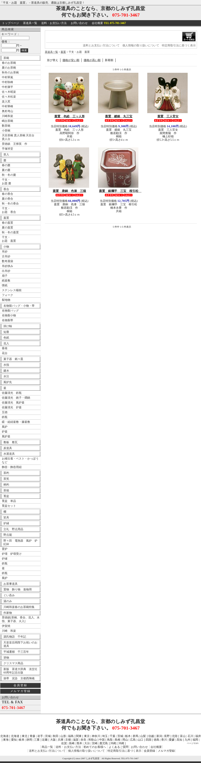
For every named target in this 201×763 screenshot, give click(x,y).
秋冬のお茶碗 (10, 72)
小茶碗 (6, 130)
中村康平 (7, 87)
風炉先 (7, 382)
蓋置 (6, 217)
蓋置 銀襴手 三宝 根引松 (120, 191)
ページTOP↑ (193, 743)
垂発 (4, 348)
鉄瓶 (4, 417)
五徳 (4, 412)
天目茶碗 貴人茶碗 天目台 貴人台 (18, 137)
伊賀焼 (6, 625)
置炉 (4, 548)
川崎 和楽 (9, 630)
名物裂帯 (7, 320)
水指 (6, 364)
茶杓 (6, 472)
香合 (6, 189)
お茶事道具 (10, 583)
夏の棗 (6, 170)
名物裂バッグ (10, 310)
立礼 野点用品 (13, 529)
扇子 (4, 275)
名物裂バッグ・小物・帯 (19, 305)
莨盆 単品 (9, 500)
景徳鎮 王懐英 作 (14, 143)
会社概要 (109, 23)
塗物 (6, 657)
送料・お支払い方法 (54, 23)
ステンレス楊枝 (12, 290)
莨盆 (6, 496)
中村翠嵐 (7, 77)
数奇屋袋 (7, 261)
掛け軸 (7, 326)
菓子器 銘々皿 (13, 359)
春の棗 (6, 165)
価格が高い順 (92, 60)
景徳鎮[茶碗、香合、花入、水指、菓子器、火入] (21, 619)
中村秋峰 (7, 82)
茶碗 (6, 57)
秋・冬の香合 (10, 203)
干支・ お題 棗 (6, 181)
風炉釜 (6, 436)
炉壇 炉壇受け (12, 553)
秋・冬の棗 (9, 174)
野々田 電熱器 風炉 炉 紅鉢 (21, 542)
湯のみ (7, 601)
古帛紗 (6, 256)
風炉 (4, 426)
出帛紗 (6, 270)
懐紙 (4, 285)
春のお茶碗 (9, 62)
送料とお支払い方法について (101, 45)
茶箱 (6, 490)
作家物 (7, 612)
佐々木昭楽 (9, 91)
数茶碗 (6, 125)
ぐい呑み (9, 595)
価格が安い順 (70, 60)
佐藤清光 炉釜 (12, 407)
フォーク (7, 295)
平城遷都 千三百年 (16, 651)
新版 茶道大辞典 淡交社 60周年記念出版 (21, 671)
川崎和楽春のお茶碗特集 (19, 607)
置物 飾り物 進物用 (17, 589)
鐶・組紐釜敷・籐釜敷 (16, 421)
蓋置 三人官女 (168, 116)
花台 (4, 353)
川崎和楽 (7, 116)
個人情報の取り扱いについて (140, 45)
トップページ (10, 23)
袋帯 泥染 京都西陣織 (19, 678)
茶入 (6, 154)
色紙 (6, 337)
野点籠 (7, 534)
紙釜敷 (6, 280)
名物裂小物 (9, 315)
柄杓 (6, 484)
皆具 (6, 517)
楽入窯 (6, 101)
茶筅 (6, 478)
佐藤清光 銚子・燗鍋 (16, 397)
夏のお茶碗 (9, 67)
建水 (6, 370)
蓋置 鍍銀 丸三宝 (118, 116)
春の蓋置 (7, 222)
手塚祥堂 (7, 148)
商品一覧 (47, 746)
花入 (6, 343)
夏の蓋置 (7, 227)
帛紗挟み (7, 266)
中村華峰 (7, 106)
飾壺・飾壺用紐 (12, 467)
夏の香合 (7, 198)
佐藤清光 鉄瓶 (12, 392)
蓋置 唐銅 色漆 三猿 (69, 191)
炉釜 (4, 431)
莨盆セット (9, 505)
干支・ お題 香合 (9, 210)
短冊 (6, 332)
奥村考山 (7, 111)
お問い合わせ (79, 23)
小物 (6, 246)
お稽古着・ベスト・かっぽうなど (20, 460)
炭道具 (7, 448)
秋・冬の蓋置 (10, 232)
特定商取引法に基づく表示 (179, 45)
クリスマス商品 (13, 663)
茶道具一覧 (30, 23)
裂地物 (6, 299)
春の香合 (7, 193)
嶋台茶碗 (7, 120)
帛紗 (4, 251)
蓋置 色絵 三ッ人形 (69, 116)
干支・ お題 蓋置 (9, 239)
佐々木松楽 (9, 96)
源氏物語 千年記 (14, 636)
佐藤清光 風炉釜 (13, 402)
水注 (6, 376)
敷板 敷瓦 (10, 442)
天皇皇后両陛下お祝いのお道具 (20, 644)
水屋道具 (9, 453)
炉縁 (6, 523)
